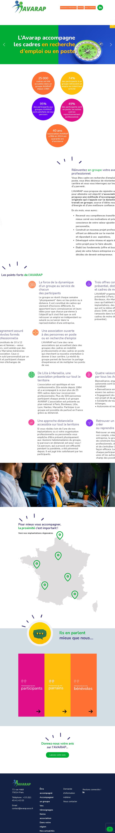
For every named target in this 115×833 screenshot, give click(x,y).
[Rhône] (67, 577)
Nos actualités (101, 18)
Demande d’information (68, 8)
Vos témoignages (53, 18)
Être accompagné (20, 18)
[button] (4, 45)
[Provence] (75, 595)
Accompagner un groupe (37, 18)
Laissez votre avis (57, 754)
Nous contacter (90, 8)
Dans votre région (85, 18)
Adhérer (80, 8)
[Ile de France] (58, 556)
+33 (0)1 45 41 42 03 (21, 799)
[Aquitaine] (44, 585)
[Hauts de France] (60, 535)
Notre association (69, 18)
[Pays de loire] (37, 564)
